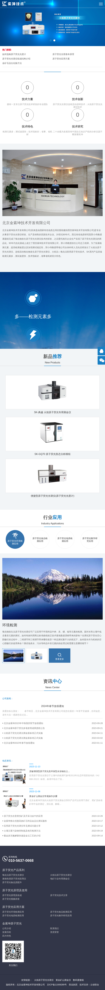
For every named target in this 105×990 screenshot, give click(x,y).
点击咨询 (102, 352)
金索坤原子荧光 (12, 923)
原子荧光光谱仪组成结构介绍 (16, 58)
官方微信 (102, 362)
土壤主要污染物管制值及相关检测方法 (53, 831)
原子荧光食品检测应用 (61, 912)
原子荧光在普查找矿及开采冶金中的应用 (53, 816)
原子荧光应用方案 (61, 58)
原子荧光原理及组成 (12, 895)
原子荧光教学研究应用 (61, 915)
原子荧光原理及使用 (14, 890)
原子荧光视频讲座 (11, 899)
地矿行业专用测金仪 (60, 878)
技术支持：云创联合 (89, 984)
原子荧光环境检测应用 (13, 912)
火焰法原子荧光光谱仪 (61, 875)
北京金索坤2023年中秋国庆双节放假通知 (53, 723)
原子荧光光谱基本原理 (63, 54)
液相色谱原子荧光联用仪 (14, 878)
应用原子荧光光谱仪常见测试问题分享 (53, 826)
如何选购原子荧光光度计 (14, 54)
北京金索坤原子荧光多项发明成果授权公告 (53, 728)
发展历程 (6, 932)
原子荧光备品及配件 (12, 882)
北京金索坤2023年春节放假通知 (53, 743)
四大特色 (6, 936)
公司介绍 (6, 928)
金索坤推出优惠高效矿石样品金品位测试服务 (53, 821)
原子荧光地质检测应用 (13, 915)
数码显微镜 (78, 980)
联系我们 (54, 928)
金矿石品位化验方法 (12, 63)
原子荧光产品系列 (13, 870)
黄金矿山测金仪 (63, 980)
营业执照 (73, 984)
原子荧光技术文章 (58, 895)
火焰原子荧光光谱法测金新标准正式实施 (53, 733)
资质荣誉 (54, 932)
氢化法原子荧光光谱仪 (13, 875)
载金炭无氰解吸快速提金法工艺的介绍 (53, 835)
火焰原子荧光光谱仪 (44, 980)
